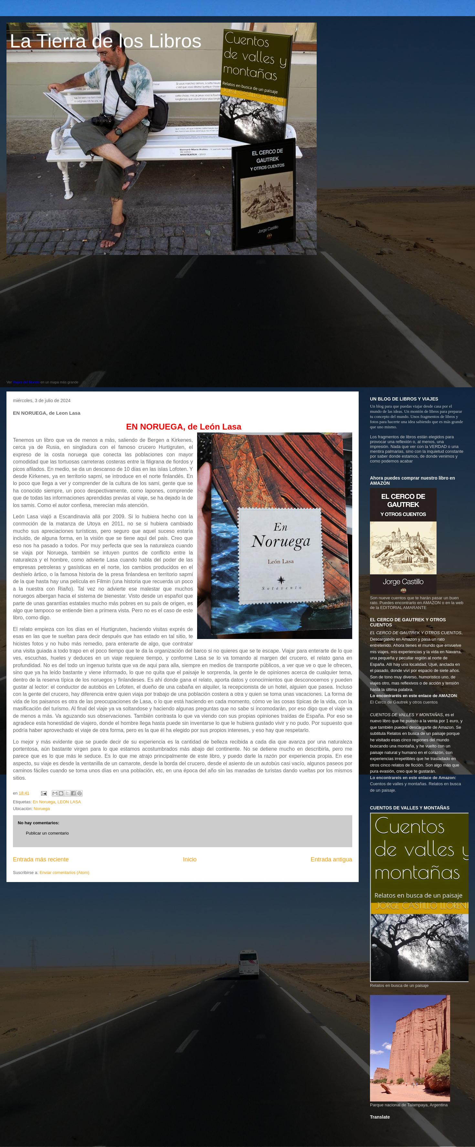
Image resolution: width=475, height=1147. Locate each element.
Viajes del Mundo (26, 382)
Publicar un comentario (47, 833)
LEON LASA (69, 801)
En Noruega (44, 801)
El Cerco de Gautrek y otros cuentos (404, 702)
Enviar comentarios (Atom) (64, 872)
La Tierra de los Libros (106, 41)
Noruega (42, 808)
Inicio (189, 859)
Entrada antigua (331, 859)
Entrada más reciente (41, 859)
